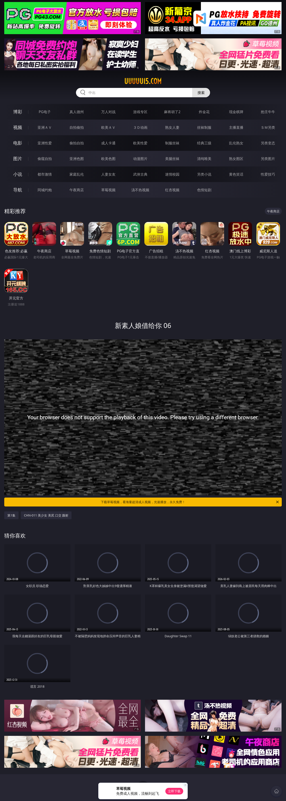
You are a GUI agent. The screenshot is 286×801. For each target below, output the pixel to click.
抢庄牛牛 (268, 111)
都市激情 (45, 174)
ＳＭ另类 (268, 127)
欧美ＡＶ (108, 127)
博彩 (17, 112)
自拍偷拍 (76, 127)
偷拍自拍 (76, 143)
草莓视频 (108, 189)
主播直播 (236, 127)
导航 (17, 190)
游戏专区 (140, 111)
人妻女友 (108, 174)
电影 (17, 143)
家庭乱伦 (76, 174)
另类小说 (204, 174)
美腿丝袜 (172, 158)
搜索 (201, 92)
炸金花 (204, 111)
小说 (17, 174)
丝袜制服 (204, 127)
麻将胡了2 (172, 111)
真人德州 (76, 111)
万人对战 (108, 111)
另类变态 (268, 143)
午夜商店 (76, 189)
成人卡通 (108, 143)
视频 (17, 127)
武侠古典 (140, 174)
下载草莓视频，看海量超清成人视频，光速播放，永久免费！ (190, 502)
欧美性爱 (140, 143)
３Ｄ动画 (140, 127)
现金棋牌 (236, 111)
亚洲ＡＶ (45, 127)
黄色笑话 (236, 174)
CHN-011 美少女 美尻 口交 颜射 (46, 515)
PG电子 (44, 111)
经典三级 (204, 143)
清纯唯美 (204, 158)
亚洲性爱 (45, 143)
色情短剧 (204, 189)
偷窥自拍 (45, 158)
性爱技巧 (268, 174)
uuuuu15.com (143, 81)
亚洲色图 (76, 158)
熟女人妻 (172, 127)
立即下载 (174, 791)
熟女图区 (236, 158)
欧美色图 (108, 158)
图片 (17, 159)
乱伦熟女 (236, 143)
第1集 (11, 515)
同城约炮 (45, 189)
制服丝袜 (172, 143)
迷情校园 (172, 174)
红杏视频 (172, 189)
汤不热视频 (140, 189)
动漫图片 (140, 158)
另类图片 (268, 158)
